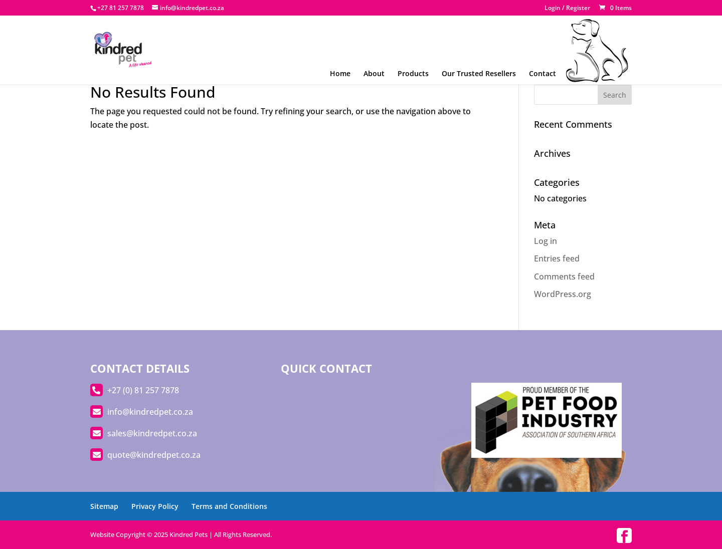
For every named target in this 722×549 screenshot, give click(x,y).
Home (340, 73)
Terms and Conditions (229, 506)
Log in (545, 240)
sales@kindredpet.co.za (152, 433)
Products (413, 73)
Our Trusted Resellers (479, 73)
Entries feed (557, 258)
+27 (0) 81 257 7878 (143, 390)
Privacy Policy (154, 506)
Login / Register (567, 8)
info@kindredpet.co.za (150, 411)
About (374, 73)
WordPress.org (562, 294)
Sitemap (104, 506)
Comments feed (564, 276)
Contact (542, 73)
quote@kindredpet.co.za (154, 454)
